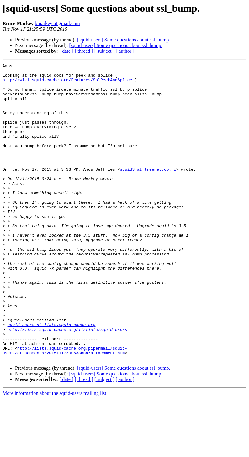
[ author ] (125, 51)
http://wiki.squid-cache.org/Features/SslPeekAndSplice (67, 83)
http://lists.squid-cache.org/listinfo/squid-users (67, 383)
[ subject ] (104, 51)
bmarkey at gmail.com (57, 23)
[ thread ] (84, 51)
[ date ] (66, 51)
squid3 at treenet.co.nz (148, 191)
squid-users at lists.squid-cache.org (52, 377)
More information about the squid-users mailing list (54, 451)
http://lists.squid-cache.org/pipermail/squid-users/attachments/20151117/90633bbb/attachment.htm (65, 408)
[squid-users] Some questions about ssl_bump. (123, 39)
